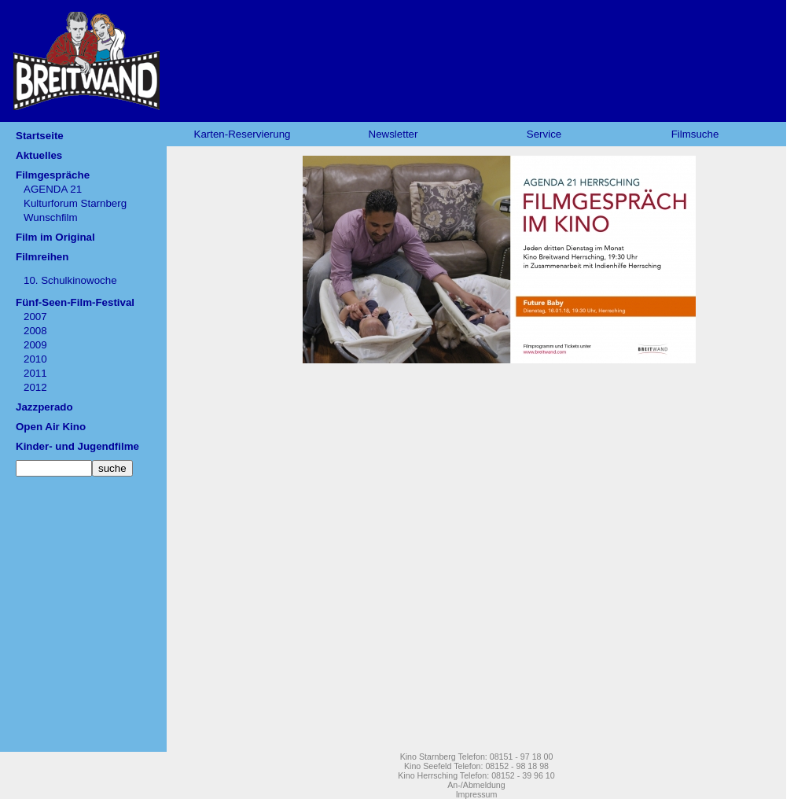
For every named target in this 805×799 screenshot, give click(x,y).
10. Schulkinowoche (70, 280)
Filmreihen (42, 257)
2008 (35, 331)
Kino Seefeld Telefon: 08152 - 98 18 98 (476, 766)
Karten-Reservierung (242, 134)
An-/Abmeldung (476, 785)
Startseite (40, 136)
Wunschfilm (51, 217)
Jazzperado (44, 407)
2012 (35, 387)
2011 (35, 373)
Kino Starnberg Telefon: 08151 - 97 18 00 (476, 756)
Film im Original (55, 237)
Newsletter (393, 134)
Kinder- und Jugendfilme (77, 446)
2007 (35, 316)
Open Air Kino (51, 427)
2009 (35, 345)
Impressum (477, 794)
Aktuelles (39, 155)
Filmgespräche (53, 175)
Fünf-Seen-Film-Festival (75, 302)
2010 (35, 359)
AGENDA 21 (53, 189)
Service (544, 134)
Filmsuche (695, 134)
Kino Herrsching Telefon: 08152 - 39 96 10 (476, 775)
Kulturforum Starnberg (75, 203)
